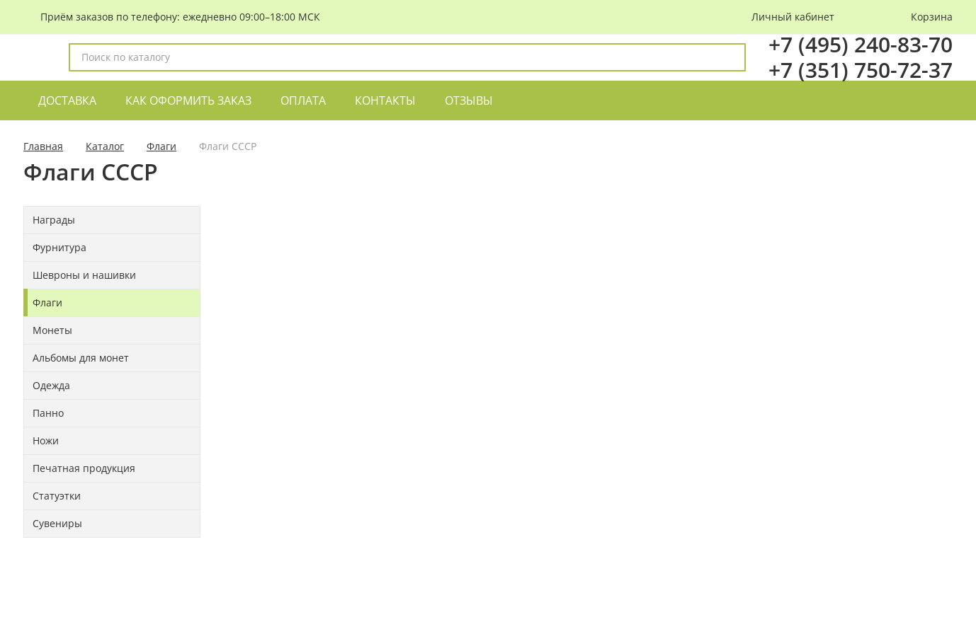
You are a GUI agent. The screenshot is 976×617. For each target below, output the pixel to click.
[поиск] (728, 57)
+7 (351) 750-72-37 (860, 69)
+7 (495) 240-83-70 (860, 44)
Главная (43, 146)
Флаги (161, 146)
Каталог (105, 146)
